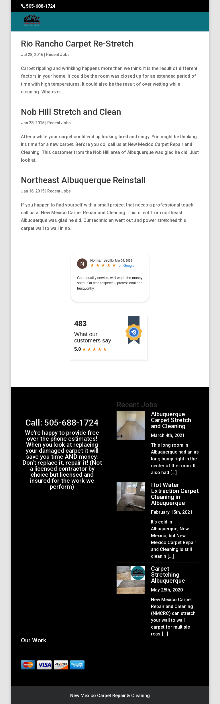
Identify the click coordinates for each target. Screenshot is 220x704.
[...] (173, 472)
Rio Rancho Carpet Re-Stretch (77, 44)
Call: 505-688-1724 (62, 423)
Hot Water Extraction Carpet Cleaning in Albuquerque (175, 494)
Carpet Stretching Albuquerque (168, 574)
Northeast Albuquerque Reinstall (83, 180)
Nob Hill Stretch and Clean (71, 112)
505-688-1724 (40, 6)
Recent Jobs (58, 54)
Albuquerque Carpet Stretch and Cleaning (171, 420)
